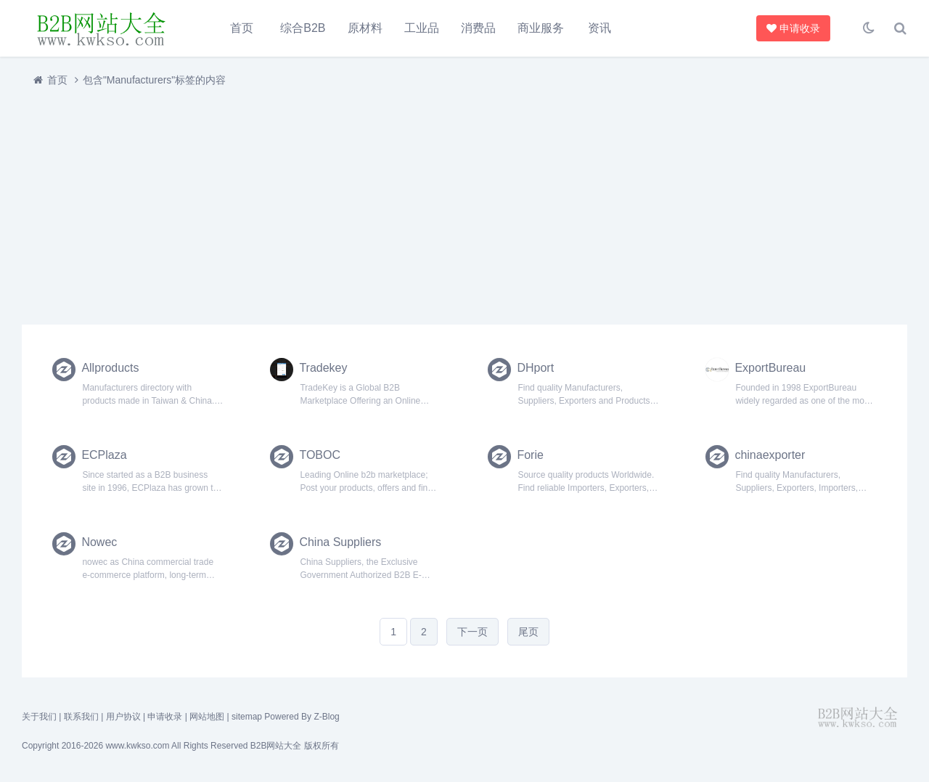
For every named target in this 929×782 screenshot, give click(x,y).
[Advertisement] (457, 205)
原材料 (365, 28)
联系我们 (81, 717)
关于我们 (39, 717)
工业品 (421, 28)
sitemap (247, 717)
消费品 (478, 28)
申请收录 (793, 28)
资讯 (599, 28)
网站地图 (206, 717)
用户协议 (123, 717)
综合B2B (302, 28)
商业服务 (540, 28)
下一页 (472, 632)
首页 (241, 28)
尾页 (528, 632)
